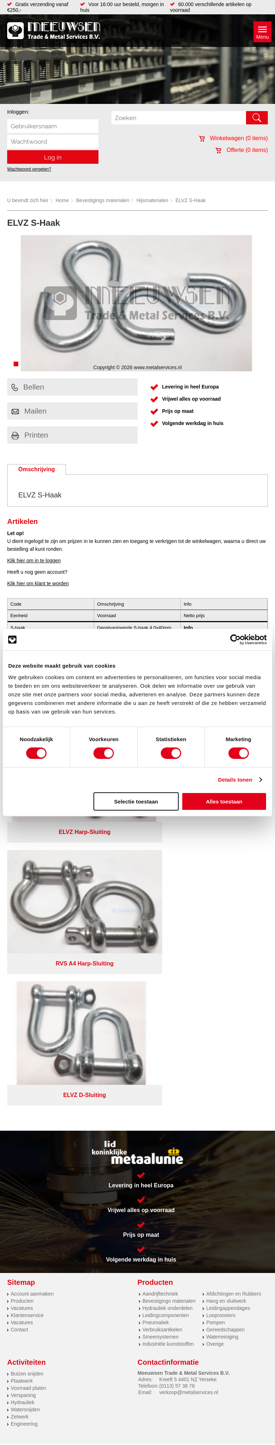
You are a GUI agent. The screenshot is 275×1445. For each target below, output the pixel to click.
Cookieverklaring (137, 1147)
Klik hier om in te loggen (34, 560)
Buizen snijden (27, 1062)
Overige (215, 1032)
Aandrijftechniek (160, 982)
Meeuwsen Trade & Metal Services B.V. (84, 1142)
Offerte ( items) (242, 150)
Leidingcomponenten (166, 1003)
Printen (29, 435)
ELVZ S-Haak (190, 200)
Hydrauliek (22, 1090)
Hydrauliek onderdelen (168, 996)
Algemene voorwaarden (230, 1142)
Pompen (215, 1011)
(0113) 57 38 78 (177, 1074)
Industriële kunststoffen (168, 1032)
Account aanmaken (32, 982)
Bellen (27, 387)
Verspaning (23, 1083)
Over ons (142, 1142)
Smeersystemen (161, 1025)
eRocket (197, 1162)
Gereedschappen (225, 1018)
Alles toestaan (224, 801)
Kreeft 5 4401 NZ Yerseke (188, 1067)
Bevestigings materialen (103, 200)
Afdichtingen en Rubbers (233, 982)
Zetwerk (20, 1105)
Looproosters (221, 1003)
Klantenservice (27, 1003)
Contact (19, 1018)
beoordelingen (220, 1171)
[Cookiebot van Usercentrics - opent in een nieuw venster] (235, 639)
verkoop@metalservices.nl (188, 1080)
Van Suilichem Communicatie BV (119, 1162)
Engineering (24, 1112)
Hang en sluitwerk (226, 989)
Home (62, 200)
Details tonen (235, 780)
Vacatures (22, 996)
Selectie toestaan (136, 801)
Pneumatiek (156, 1011)
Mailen (29, 411)
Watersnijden (25, 1098)
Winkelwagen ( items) (233, 138)
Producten (22, 989)
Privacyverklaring (178, 1142)
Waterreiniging (222, 1025)
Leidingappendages (228, 996)
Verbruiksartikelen (162, 1018)
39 (201, 1171)
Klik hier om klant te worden (38, 583)
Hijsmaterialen (152, 200)
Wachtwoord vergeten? (29, 169)
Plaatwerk (22, 1069)
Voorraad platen (28, 1076)
